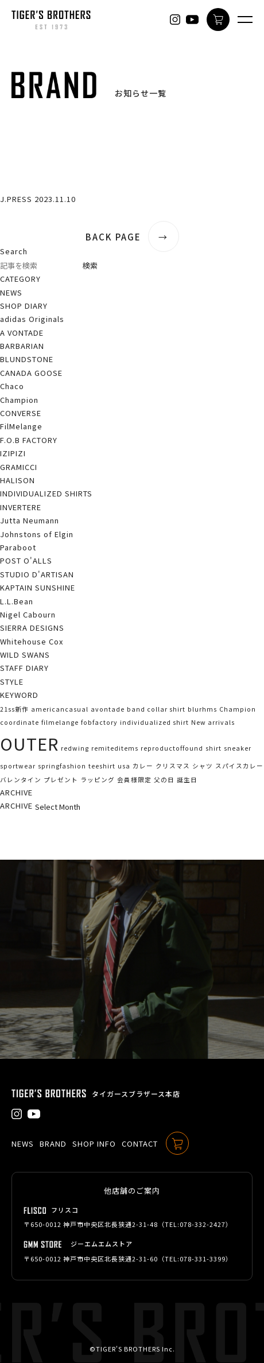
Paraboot (18, 547)
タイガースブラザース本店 (136, 1093)
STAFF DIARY (24, 667)
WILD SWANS (25, 654)
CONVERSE (20, 412)
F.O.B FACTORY (28, 439)
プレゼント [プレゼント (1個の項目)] (61, 779)
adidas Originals (32, 318)
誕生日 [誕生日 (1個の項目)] (187, 779)
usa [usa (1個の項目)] (124, 766)
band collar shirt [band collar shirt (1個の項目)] (156, 709)
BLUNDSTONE (26, 359)
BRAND (53, 1143)
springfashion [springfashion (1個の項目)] (62, 766)
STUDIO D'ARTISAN (37, 574)
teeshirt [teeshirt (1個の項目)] (101, 766)
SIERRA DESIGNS (32, 627)
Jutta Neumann (29, 520)
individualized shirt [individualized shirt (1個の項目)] (154, 722)
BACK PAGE (132, 236)
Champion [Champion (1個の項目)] (237, 709)
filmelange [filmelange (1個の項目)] (60, 722)
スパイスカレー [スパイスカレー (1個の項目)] (239, 766)
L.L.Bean (16, 601)
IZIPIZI (13, 453)
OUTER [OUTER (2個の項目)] (29, 743)
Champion (19, 399)
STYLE (12, 681)
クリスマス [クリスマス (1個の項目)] (173, 766)
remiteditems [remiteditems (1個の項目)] (114, 748)
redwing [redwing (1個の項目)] (75, 748)
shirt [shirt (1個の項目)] (213, 748)
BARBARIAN (22, 345)
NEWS (11, 292)
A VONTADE (22, 332)
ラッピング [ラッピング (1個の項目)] (97, 779)
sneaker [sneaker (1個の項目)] (237, 748)
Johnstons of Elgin (36, 534)
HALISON (17, 480)
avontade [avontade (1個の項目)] (108, 709)
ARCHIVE (16, 805)
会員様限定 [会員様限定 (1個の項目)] (134, 779)
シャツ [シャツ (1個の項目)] (202, 766)
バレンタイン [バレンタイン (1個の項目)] (20, 779)
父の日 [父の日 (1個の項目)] (164, 779)
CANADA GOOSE (31, 372)
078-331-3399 (203, 1258)
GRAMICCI (18, 466)
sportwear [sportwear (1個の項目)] (18, 766)
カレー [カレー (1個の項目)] (143, 766)
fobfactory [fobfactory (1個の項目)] (99, 722)
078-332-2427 (203, 1224)
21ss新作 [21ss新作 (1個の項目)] (14, 709)
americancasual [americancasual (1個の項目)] (59, 709)
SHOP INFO (94, 1143)
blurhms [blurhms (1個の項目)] (202, 709)
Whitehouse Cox (31, 641)
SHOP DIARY (24, 305)
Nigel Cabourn (28, 614)
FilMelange (21, 426)
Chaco (12, 385)
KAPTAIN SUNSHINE (37, 587)
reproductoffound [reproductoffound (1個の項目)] (172, 748)
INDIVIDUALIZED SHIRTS (46, 493)
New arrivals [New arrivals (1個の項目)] (213, 722)
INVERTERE (20, 507)
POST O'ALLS (26, 560)
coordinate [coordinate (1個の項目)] (19, 722)
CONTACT (140, 1143)
